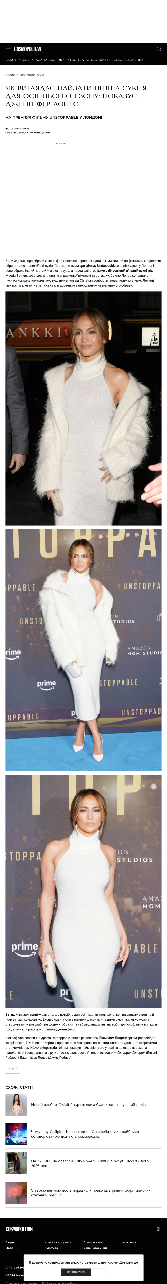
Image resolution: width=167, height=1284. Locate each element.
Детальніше (128, 1262)
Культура (76, 59)
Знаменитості (32, 74)
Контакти (129, 1242)
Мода (24, 59)
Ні (99, 1272)
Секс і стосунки (129, 59)
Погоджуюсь (76, 1272)
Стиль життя (99, 59)
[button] (160, 1277)
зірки (12, 1068)
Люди (10, 59)
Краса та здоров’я (48, 59)
